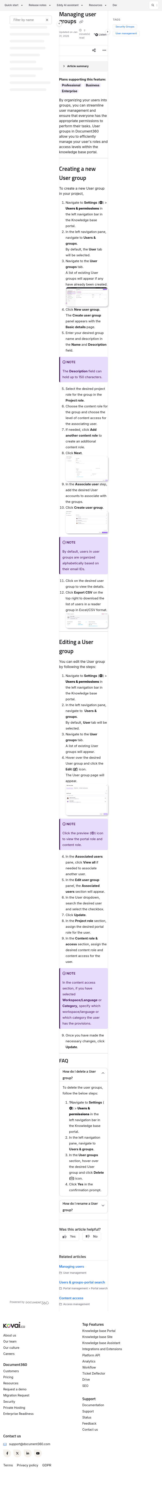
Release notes (37, 5)
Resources (95, 5)
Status (87, 1417)
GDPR (46, 1465)
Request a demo (14, 1389)
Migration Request (16, 1395)
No (92, 1236)
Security (9, 1401)
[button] (154, 5)
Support (88, 1411)
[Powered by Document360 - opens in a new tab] (29, 1302)
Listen (100, 34)
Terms (8, 1465)
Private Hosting (14, 1407)
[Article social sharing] (93, 50)
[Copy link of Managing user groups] (81, 21)
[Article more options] (104, 50)
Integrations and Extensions (102, 1349)
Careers (9, 1354)
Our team (9, 1341)
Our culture (11, 1347)
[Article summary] (83, 66)
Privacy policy (27, 1465)
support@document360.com (29, 1444)
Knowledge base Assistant (101, 1343)
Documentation (93, 1405)
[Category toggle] (59, 23)
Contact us (90, 1429)
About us (9, 1335)
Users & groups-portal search (82, 1282)
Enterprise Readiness (18, 1413)
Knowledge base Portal (99, 1331)
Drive (86, 1379)
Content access (71, 1298)
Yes (69, 1236)
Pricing (8, 1377)
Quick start (11, 5)
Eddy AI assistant (68, 5)
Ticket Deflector (93, 1373)
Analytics (89, 1361)
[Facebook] (7, 1453)
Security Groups (125, 26)
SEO (85, 1386)
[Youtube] (38, 1453)
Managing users (71, 1266)
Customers (11, 1371)
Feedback (89, 1423)
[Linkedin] (28, 1453)
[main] (83, 661)
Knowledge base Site (97, 1337)
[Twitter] (17, 1453)
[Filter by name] (31, 20)
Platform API (91, 1355)
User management (126, 33)
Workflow (89, 1367)
